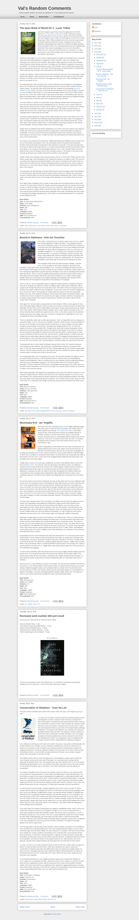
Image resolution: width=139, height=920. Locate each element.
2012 (96, 116)
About (31, 17)
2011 (96, 119)
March (98, 104)
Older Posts (80, 907)
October (99, 57)
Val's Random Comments (44, 8)
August (98, 63)
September (100, 60)
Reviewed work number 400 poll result (42, 616)
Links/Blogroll (58, 17)
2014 (96, 52)
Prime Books (29, 899)
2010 (96, 122)
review (48, 225)
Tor (39, 604)
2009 (96, 126)
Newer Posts (25, 907)
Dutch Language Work (43, 411)
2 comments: (44, 222)
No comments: (45, 408)
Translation (62, 225)
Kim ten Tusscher (56, 411)
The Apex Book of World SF (53, 34)
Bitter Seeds (30, 465)
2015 (96, 49)
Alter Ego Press (30, 411)
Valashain (97, 31)
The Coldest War (62, 430)
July (97, 66)
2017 (96, 43)
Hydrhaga (76, 241)
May (98, 97)
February (99, 107)
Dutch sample (42, 265)
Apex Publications (30, 225)
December (100, 54)
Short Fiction (54, 225)
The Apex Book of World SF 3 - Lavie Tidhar (45, 28)
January (99, 110)
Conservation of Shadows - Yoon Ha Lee (43, 707)
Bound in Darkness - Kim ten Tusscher (42, 237)
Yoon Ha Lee (52, 899)
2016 (96, 46)
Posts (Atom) (57, 914)
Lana (96, 27)
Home (22, 17)
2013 (96, 113)
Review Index (44, 17)
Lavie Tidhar (41, 225)
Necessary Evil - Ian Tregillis (36, 422)
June (98, 94)
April (98, 100)
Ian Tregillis (28, 604)
